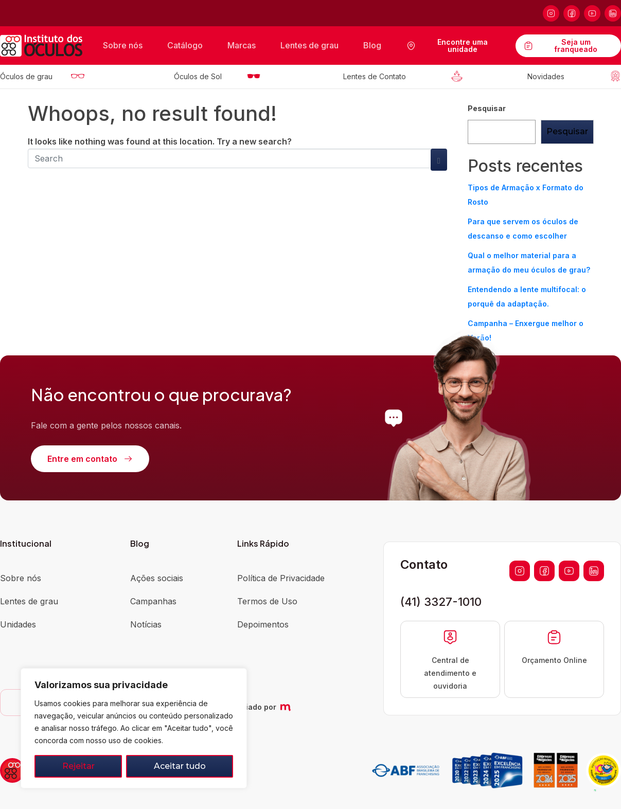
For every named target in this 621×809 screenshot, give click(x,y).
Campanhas (153, 601)
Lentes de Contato (374, 76)
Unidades (18, 624)
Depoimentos (263, 624)
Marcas (241, 45)
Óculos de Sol (198, 76)
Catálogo (185, 45)
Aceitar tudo (180, 766)
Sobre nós (123, 45)
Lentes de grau (309, 45)
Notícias (146, 624)
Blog (372, 45)
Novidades (545, 76)
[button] (591, 779)
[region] (134, 728)
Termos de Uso (267, 601)
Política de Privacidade (281, 578)
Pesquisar (487, 108)
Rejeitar (78, 766)
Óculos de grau (26, 76)
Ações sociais (156, 578)
